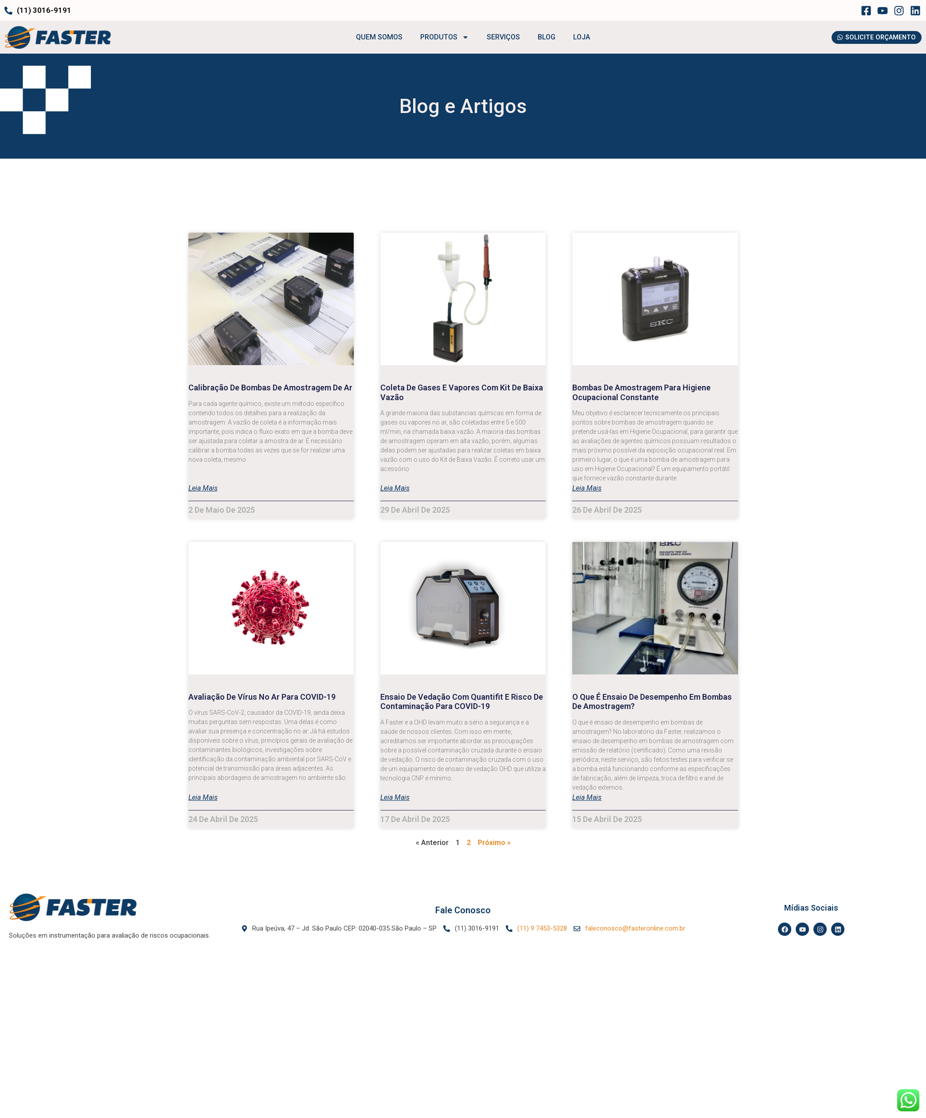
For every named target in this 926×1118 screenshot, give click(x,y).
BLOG (543, 37)
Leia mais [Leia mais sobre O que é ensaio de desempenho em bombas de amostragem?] (587, 798)
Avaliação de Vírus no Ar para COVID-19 (262, 696)
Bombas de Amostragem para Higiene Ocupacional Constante (641, 392)
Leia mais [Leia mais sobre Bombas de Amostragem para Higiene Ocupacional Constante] (587, 488)
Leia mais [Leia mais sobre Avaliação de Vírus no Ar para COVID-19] (203, 798)
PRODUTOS (441, 38)
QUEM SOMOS (376, 37)
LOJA (578, 37)
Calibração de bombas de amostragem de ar (270, 388)
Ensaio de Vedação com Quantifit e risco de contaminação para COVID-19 (461, 701)
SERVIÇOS (500, 37)
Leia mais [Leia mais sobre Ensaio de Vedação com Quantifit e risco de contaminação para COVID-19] (395, 798)
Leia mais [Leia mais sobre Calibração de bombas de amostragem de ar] (203, 488)
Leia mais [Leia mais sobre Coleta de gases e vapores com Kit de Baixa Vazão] (395, 488)
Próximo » (494, 842)
